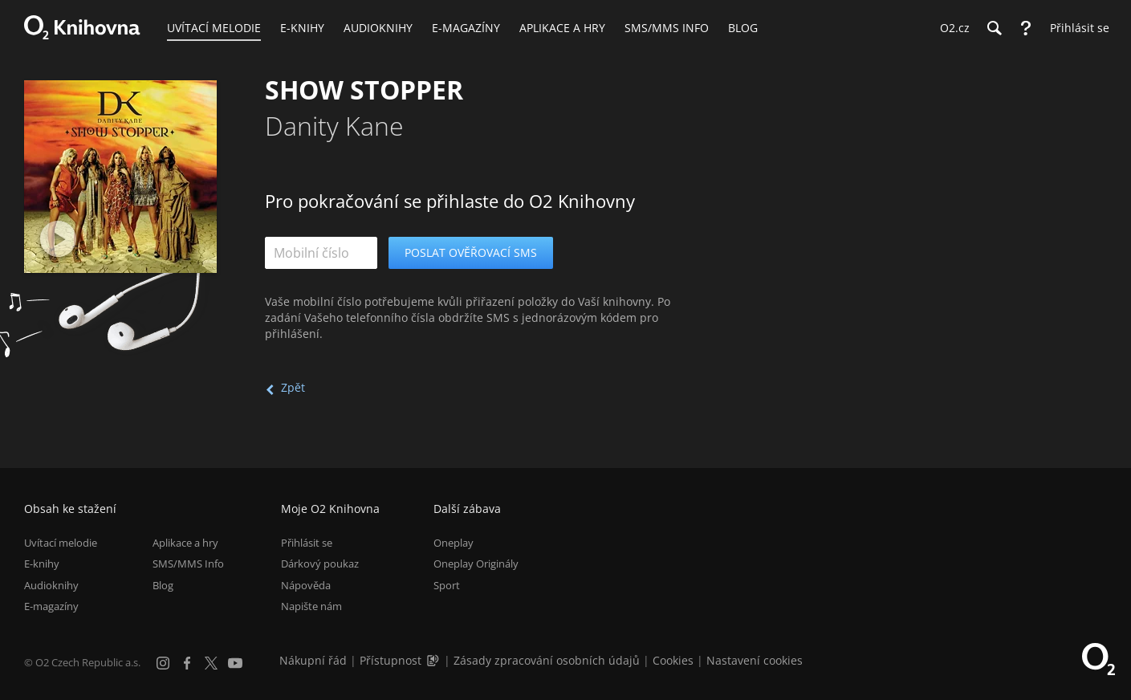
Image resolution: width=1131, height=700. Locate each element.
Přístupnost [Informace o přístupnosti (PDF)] (390, 660)
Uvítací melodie (60, 542)
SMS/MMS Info (188, 563)
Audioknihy (51, 585)
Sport (446, 585)
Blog (163, 585)
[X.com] (211, 663)
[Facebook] (187, 663)
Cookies (673, 660)
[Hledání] (994, 28)
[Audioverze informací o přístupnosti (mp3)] (434, 660)
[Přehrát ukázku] (58, 239)
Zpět (293, 387)
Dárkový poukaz (320, 563)
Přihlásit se (306, 542)
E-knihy (41, 563)
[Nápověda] (1026, 28)
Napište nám (311, 606)
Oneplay (453, 542)
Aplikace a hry (185, 542)
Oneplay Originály (476, 563)
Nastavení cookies (754, 660)
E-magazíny (51, 606)
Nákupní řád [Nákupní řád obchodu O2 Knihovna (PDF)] (313, 660)
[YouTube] (235, 663)
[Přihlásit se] (1075, 28)
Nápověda (306, 585)
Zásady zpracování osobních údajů (547, 660)
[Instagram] (163, 663)
